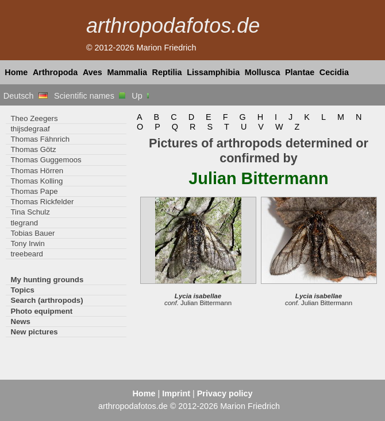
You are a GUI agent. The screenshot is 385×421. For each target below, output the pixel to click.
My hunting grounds (46, 279)
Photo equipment (41, 311)
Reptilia (167, 72)
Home (16, 72)
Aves (92, 72)
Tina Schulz (30, 212)
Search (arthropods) (46, 300)
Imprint (176, 393)
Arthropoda (55, 72)
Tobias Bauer (32, 233)
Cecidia (334, 72)
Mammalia (127, 72)
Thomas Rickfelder (42, 201)
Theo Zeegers (33, 118)
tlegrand (24, 223)
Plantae (299, 72)
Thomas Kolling (36, 181)
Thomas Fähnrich (40, 139)
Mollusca (262, 72)
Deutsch (25, 95)
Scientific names (89, 95)
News (20, 321)
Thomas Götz (33, 149)
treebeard (26, 254)
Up (141, 95)
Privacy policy (225, 393)
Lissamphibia (213, 72)
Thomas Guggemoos (45, 159)
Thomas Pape (33, 191)
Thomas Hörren (36, 170)
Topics (22, 290)
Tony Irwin (27, 243)
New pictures (33, 332)
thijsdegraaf (29, 128)
